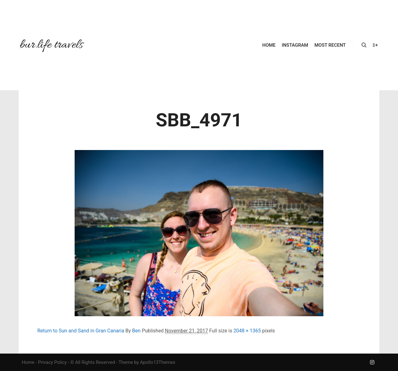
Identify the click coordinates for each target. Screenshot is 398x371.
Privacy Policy (52, 362)
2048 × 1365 (247, 331)
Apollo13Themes (157, 362)
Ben (136, 331)
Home (28, 362)
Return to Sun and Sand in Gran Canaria (80, 331)
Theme (125, 362)
